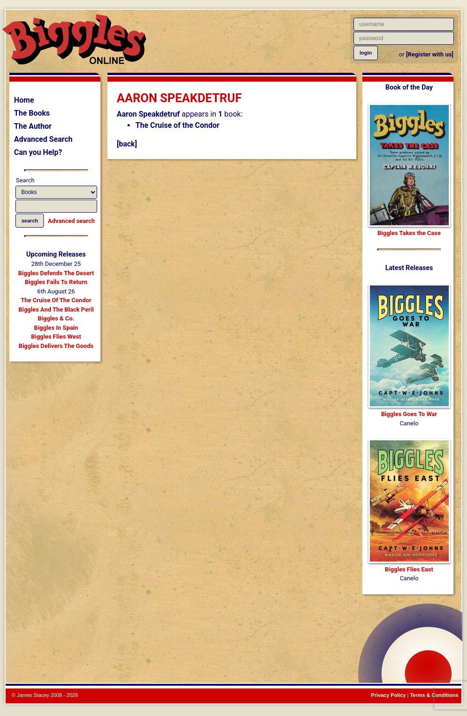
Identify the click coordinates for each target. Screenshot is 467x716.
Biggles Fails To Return (56, 281)
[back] (127, 143)
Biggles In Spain (56, 327)
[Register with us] (429, 54)
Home (24, 100)
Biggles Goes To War (409, 413)
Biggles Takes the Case (409, 232)
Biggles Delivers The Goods (56, 345)
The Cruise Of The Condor (56, 300)
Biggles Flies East (409, 569)
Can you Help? (38, 152)
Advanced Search (43, 139)
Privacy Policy (388, 695)
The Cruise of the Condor (177, 125)
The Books (32, 113)
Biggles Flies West (56, 336)
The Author (32, 126)
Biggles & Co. (56, 318)
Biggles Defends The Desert (56, 273)
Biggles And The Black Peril (55, 309)
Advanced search (71, 220)
